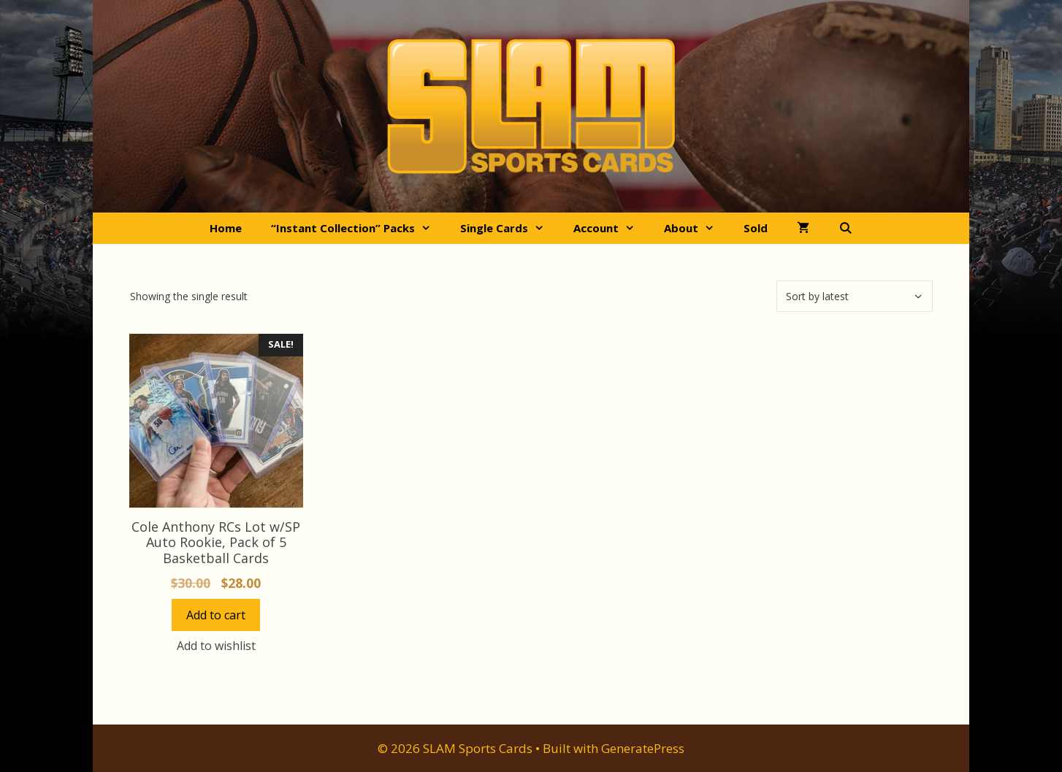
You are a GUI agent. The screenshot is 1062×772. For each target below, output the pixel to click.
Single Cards (509, 228)
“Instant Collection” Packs (358, 228)
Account (611, 228)
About (696, 228)
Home (226, 228)
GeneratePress (642, 748)
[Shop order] (854, 296)
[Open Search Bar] (845, 228)
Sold (756, 228)
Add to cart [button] (215, 615)
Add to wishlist (216, 646)
